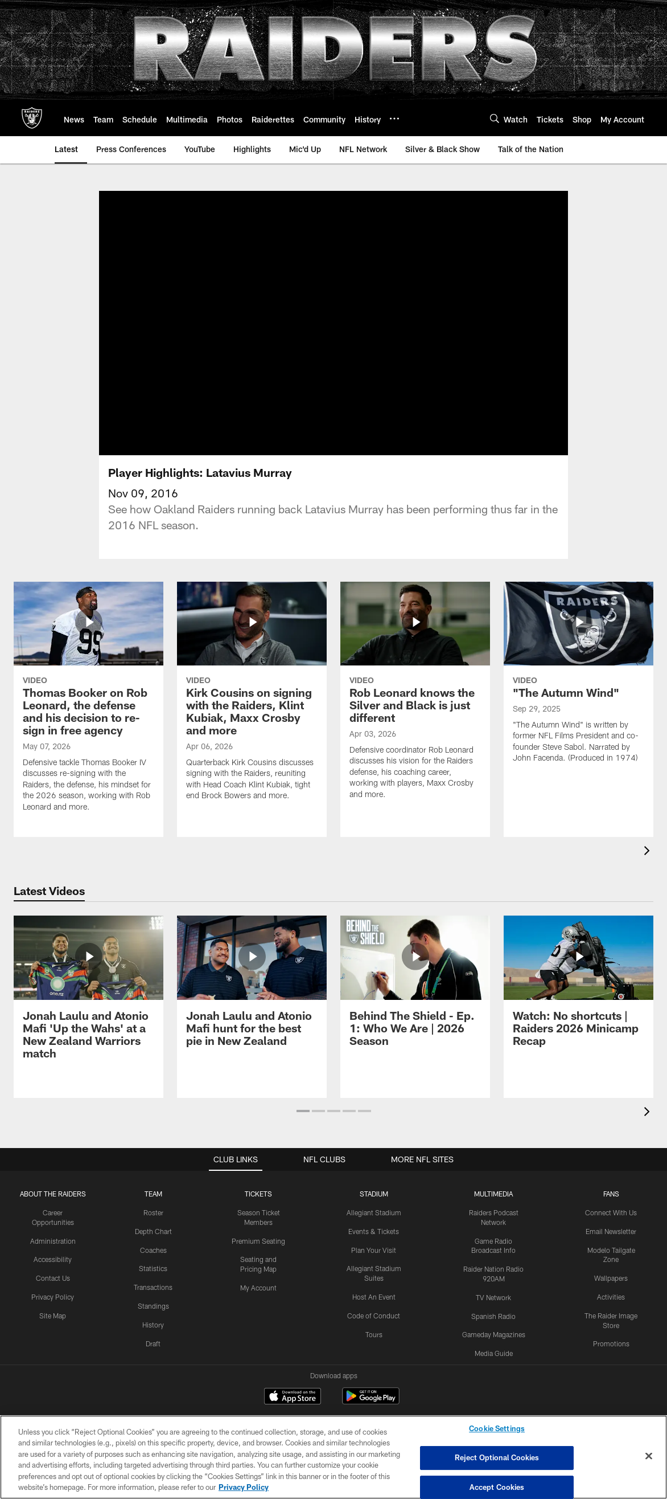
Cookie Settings (497, 1428)
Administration (53, 1219)
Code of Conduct (373, 1293)
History (153, 1302)
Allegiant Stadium (374, 1191)
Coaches (153, 1228)
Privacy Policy (52, 1275)
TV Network (493, 1275)
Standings (153, 1284)
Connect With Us (611, 1191)
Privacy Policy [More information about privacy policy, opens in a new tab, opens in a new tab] (244, 1487)
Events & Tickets (373, 1209)
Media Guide (494, 1331)
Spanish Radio (493, 1294)
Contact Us (53, 1256)
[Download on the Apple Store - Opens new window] (293, 1375)
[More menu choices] (394, 118)
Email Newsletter (611, 1209)
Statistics (153, 1247)
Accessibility (53, 1237)
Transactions (153, 1265)
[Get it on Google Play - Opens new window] (371, 1380)
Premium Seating (258, 1219)
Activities (611, 1275)
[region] (333, 1457)
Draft (153, 1321)
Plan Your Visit (373, 1228)
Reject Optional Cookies (497, 1457)
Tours (373, 1312)
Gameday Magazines (493, 1313)
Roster (153, 1191)
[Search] (494, 118)
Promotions (611, 1322)
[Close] (648, 1456)
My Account (258, 1266)
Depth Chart (153, 1209)
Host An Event (374, 1275)
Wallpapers (611, 1256)
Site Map (52, 1293)
